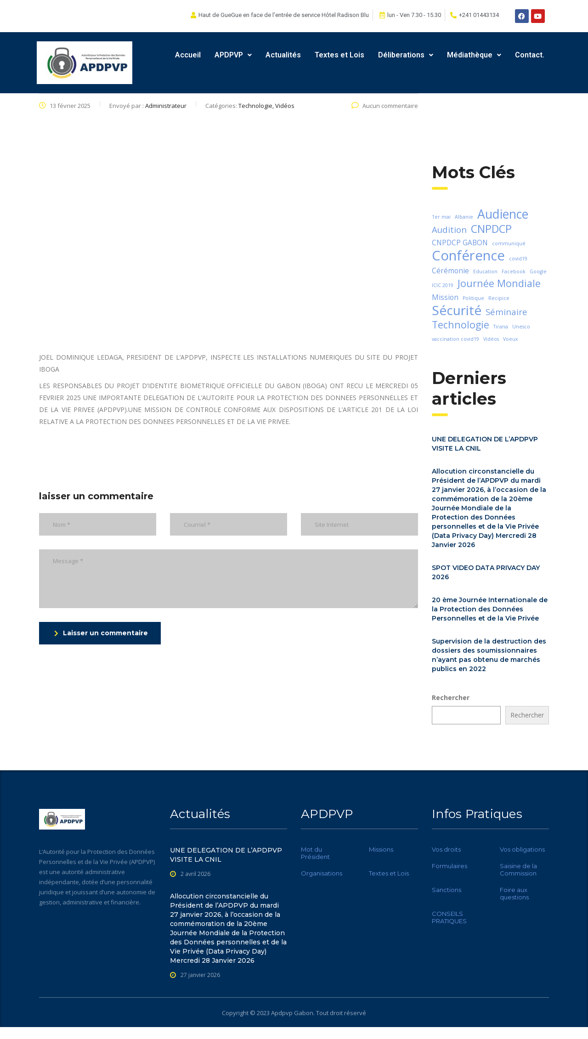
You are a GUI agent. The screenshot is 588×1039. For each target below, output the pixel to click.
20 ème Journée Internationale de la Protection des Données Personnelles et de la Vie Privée (490, 609)
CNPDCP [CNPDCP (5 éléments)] (491, 229)
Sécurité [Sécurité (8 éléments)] (456, 310)
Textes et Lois (339, 55)
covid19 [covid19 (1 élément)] (518, 258)
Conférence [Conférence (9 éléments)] (468, 255)
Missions (381, 849)
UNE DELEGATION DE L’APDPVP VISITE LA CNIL (485, 443)
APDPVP (233, 55)
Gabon (303, 1013)
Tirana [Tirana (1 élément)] (500, 326)
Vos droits (446, 849)
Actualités (283, 55)
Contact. (529, 55)
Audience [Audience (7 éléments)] (502, 214)
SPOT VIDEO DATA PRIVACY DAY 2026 (486, 572)
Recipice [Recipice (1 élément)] (498, 298)
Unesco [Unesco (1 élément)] (521, 326)
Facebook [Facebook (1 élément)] (514, 271)
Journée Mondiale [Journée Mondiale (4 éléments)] (499, 283)
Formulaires (449, 866)
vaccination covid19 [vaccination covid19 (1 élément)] (455, 339)
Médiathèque (474, 55)
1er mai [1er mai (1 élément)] (441, 217)
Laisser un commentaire (101, 633)
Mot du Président (315, 853)
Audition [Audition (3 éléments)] (449, 229)
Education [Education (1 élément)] (485, 271)
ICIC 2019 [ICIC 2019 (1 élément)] (442, 285)
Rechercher (450, 697)
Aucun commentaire (384, 106)
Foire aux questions (514, 893)
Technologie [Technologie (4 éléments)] (460, 325)
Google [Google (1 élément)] (538, 271)
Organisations (321, 873)
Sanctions (446, 889)
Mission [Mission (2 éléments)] (445, 297)
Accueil (188, 55)
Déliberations (405, 55)
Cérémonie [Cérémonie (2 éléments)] (450, 270)
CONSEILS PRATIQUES (449, 917)
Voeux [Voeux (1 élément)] (510, 339)
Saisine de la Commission (518, 869)
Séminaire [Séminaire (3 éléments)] (506, 311)
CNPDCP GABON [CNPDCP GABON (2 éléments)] (460, 242)
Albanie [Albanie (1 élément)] (464, 217)
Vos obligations (522, 849)
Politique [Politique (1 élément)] (473, 298)
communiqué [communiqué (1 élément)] (509, 243)
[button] (233, 55)
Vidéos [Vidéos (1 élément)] (491, 339)
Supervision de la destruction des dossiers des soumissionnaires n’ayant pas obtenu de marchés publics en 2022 (489, 655)
